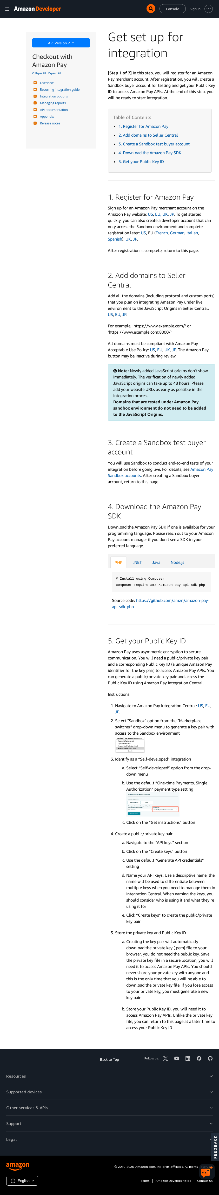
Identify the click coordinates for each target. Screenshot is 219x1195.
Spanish (115, 239)
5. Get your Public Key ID (141, 161)
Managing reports (52, 103)
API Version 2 (59, 43)
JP (172, 214)
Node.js (177, 562)
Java (156, 562)
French (162, 232)
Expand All (54, 73)
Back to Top (109, 1059)
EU (117, 314)
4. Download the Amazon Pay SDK (149, 152)
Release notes (49, 123)
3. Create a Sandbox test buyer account (154, 143)
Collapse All (39, 73)
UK (165, 214)
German (177, 232)
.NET (137, 562)
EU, (158, 214)
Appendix (46, 116)
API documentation (53, 110)
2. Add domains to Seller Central (148, 135)
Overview (46, 83)
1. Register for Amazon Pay (143, 126)
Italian (192, 232)
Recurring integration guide (59, 89)
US (150, 214)
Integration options (53, 96)
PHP (119, 562)
